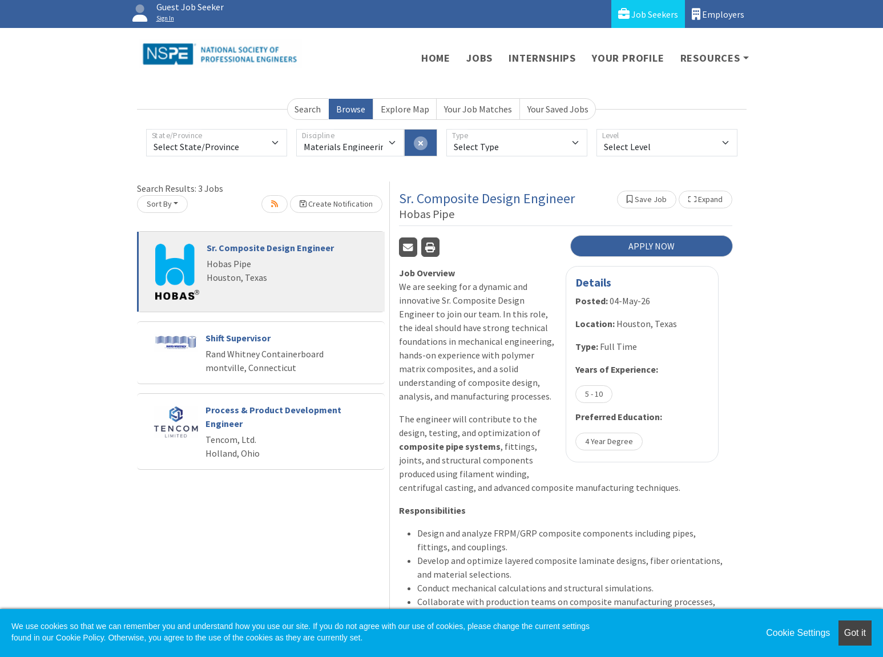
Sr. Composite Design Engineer (270, 247)
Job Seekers (648, 14)
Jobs (479, 58)
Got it (855, 633)
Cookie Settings (798, 633)
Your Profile (628, 58)
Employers (718, 14)
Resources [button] (710, 58)
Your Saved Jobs (557, 109)
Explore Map (405, 109)
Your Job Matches (478, 109)
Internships (542, 58)
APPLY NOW (651, 246)
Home (435, 58)
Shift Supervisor (238, 338)
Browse (350, 109)
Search (308, 109)
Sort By (159, 204)
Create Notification (336, 204)
